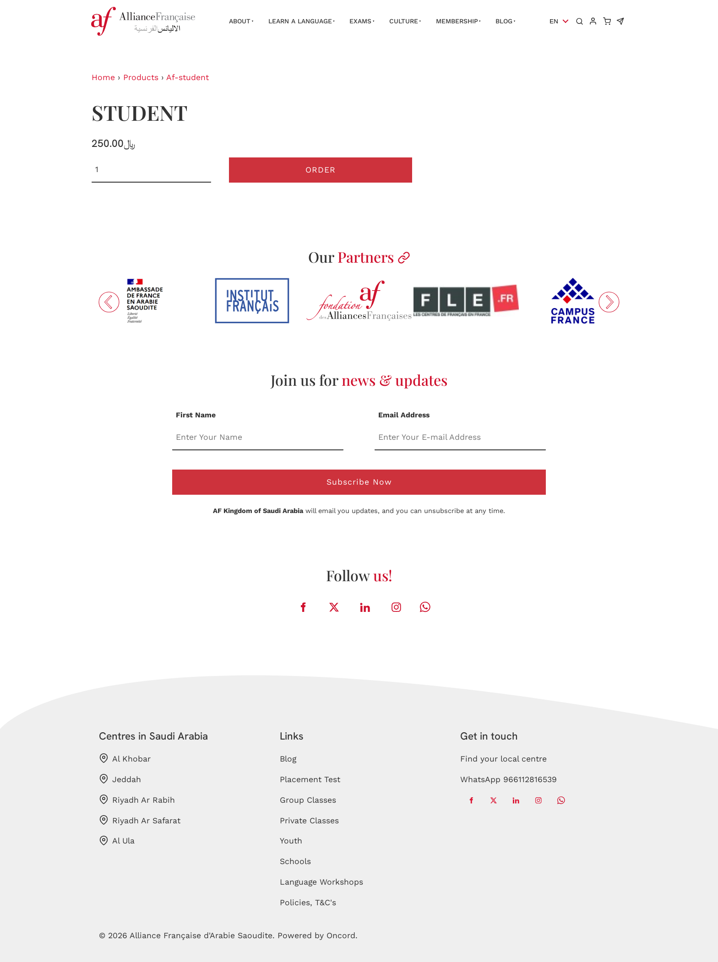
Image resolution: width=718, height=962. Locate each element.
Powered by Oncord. (317, 935)
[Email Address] (460, 437)
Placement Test (310, 779)
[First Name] (257, 437)
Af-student (187, 77)
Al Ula (117, 841)
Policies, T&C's (308, 902)
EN (553, 21)
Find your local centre (503, 758)
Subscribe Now (359, 481)
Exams (360, 21)
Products (140, 77)
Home (103, 77)
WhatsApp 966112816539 (508, 779)
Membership (457, 21)
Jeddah (120, 779)
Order (320, 169)
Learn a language (300, 21)
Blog (503, 21)
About (239, 21)
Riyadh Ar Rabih (137, 799)
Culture (403, 21)
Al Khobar (125, 758)
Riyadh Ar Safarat (139, 820)
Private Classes (309, 820)
